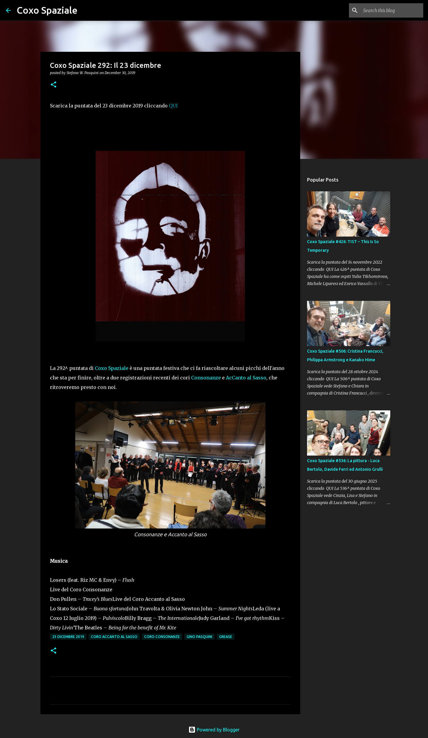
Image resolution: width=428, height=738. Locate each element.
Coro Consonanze (162, 637)
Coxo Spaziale (47, 10)
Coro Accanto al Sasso (114, 637)
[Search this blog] (392, 10)
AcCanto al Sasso (246, 378)
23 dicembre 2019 (68, 637)
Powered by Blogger (214, 729)
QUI (173, 106)
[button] (53, 85)
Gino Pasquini (199, 637)
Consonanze (206, 378)
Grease (225, 637)
